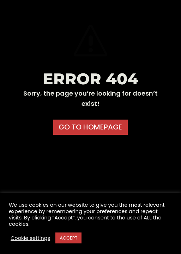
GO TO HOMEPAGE (90, 127)
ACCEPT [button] (68, 238)
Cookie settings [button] (30, 238)
